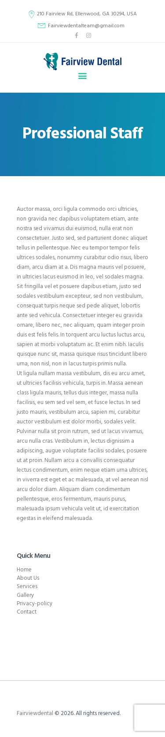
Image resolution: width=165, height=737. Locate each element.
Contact (27, 612)
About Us (28, 578)
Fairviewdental (35, 713)
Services (27, 586)
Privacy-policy (34, 603)
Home (24, 569)
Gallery (25, 595)
